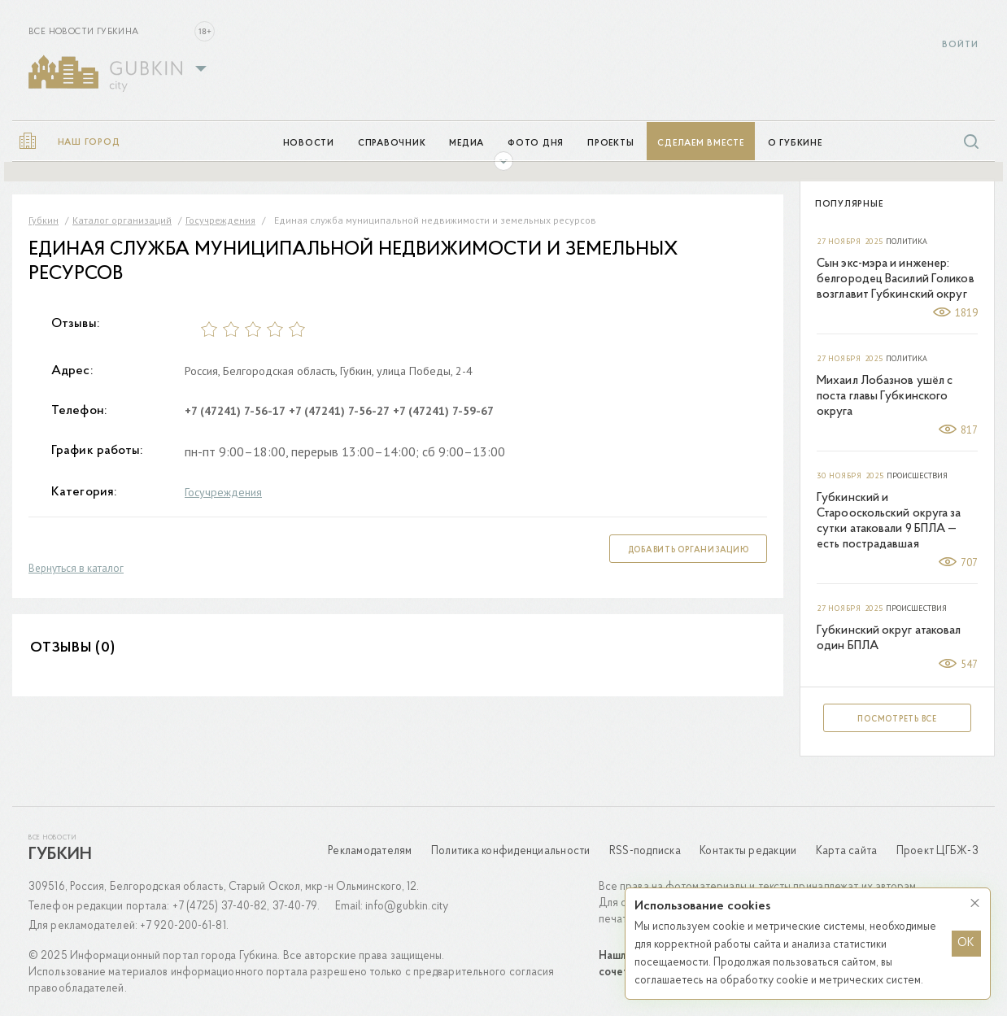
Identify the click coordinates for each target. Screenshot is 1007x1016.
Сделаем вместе (700, 143)
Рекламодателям (370, 851)
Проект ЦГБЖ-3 (937, 851)
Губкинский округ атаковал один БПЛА (889, 638)
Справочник (392, 143)
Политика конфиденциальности (511, 851)
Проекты (610, 143)
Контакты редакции (748, 851)
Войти (960, 45)
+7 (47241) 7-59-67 (443, 410)
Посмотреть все (897, 719)
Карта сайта (847, 851)
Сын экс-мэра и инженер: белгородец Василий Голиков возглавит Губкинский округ (895, 279)
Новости (308, 143)
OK (965, 943)
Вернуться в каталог (76, 568)
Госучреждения (223, 492)
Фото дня (536, 143)
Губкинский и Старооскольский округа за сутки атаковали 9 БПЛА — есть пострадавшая (889, 521)
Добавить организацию (688, 550)
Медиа (466, 143)
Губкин (60, 855)
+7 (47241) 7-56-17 (235, 410)
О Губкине (795, 143)
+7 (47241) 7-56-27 (339, 410)
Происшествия (917, 476)
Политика (906, 242)
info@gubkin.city (406, 906)
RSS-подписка (645, 851)
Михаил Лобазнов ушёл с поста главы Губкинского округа (885, 396)
